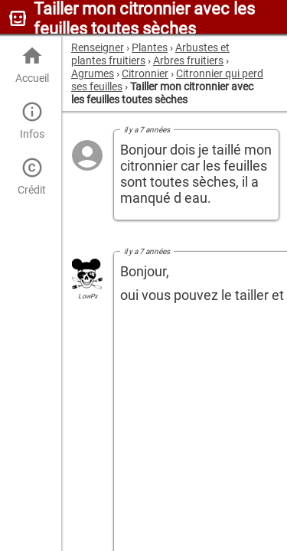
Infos (32, 120)
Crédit (32, 176)
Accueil (32, 64)
